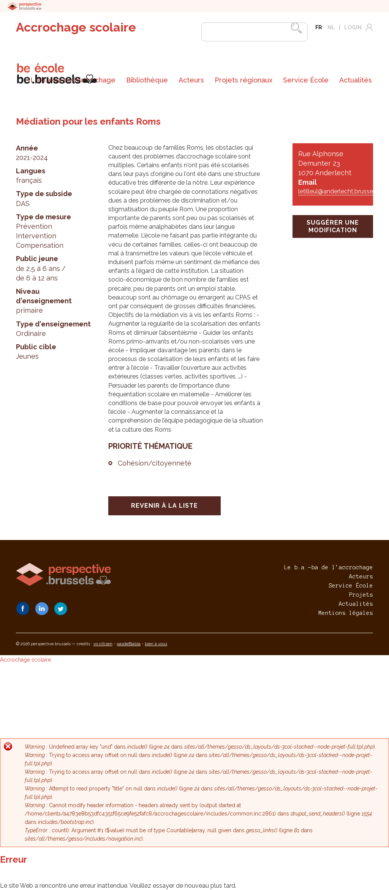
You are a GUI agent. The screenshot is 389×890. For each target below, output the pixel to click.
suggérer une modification (333, 226)
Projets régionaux (243, 80)
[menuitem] (147, 80)
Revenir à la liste (164, 505)
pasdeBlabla (129, 643)
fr (318, 27)
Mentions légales (345, 613)
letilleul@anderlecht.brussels (338, 191)
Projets (361, 595)
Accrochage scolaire (76, 27)
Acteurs (191, 80)
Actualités (355, 80)
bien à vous (156, 643)
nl (331, 27)
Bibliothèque (147, 80)
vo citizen (102, 643)
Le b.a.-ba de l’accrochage (328, 567)
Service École (306, 80)
